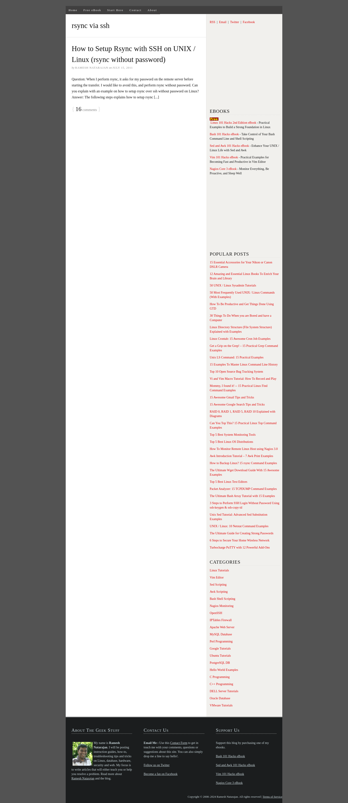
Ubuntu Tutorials (220, 655)
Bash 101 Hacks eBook (224, 134)
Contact (135, 10)
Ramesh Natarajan (82, 778)
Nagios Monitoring (221, 606)
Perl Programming (221, 641)
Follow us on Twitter (157, 765)
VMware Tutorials (221, 705)
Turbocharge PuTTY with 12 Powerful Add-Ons (240, 547)
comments (86, 109)
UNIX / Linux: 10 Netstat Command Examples (239, 526)
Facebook (249, 22)
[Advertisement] (243, 70)
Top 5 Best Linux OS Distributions (231, 441)
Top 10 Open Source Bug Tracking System (236, 371)
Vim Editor (217, 577)
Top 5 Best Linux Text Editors (228, 481)
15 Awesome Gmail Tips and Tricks (232, 397)
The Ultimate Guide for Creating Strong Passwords (241, 533)
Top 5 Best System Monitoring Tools (233, 434)
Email (222, 22)
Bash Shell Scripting (222, 598)
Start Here (115, 10)
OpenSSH (216, 613)
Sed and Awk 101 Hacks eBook (229, 145)
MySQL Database (221, 634)
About (152, 10)
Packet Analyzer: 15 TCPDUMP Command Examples (243, 489)
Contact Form (178, 743)
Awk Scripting (219, 591)
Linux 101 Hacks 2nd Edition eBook (233, 122)
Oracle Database (220, 698)
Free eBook (92, 10)
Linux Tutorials (219, 570)
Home (73, 10)
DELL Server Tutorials (224, 691)
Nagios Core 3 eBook (223, 169)
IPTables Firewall (221, 620)
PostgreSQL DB (220, 662)
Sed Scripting (218, 584)
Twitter (234, 22)
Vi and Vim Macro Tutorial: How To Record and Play (243, 378)
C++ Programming (221, 684)
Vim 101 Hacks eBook (224, 157)
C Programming (220, 677)
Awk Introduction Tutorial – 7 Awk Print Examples (241, 456)
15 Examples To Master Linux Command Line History (244, 364)
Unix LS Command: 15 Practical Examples (236, 357)
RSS (212, 22)
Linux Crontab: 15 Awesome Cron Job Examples (240, 338)
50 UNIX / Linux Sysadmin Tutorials (233, 285)
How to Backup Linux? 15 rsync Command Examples (243, 463)
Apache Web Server (222, 627)
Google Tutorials (220, 648)
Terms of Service (272, 796)
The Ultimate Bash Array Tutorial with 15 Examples (242, 496)
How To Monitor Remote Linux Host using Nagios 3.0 (244, 449)
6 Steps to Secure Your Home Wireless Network (239, 540)
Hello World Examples (224, 670)
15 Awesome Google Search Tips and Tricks (237, 404)
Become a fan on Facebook (160, 774)
